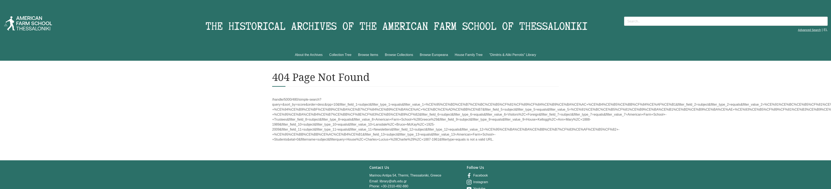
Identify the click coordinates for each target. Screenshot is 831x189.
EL (826, 30)
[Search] (726, 21)
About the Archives (308, 55)
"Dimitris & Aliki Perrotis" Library (512, 55)
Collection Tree (340, 55)
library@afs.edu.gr (393, 181)
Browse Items (368, 55)
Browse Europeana (434, 55)
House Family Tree (469, 55)
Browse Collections (399, 55)
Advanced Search (809, 30)
